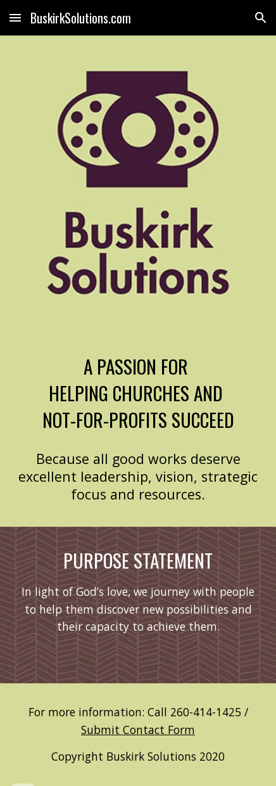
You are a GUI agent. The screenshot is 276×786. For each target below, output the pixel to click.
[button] (15, 17)
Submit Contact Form (138, 729)
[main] (138, 392)
